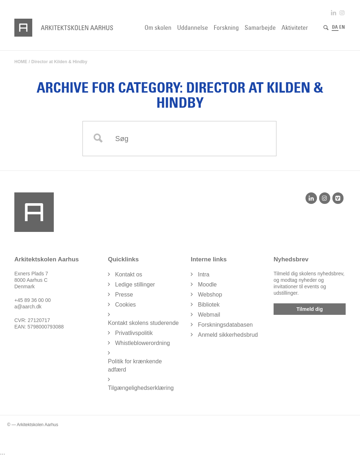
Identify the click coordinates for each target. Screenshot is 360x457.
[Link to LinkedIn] (333, 13)
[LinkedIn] (311, 198)
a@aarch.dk (28, 306)
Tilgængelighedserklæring (141, 388)
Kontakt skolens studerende (143, 323)
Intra (203, 274)
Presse (124, 295)
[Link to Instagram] (342, 13)
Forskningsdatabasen (225, 325)
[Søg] (325, 27)
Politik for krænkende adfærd (135, 365)
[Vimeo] (338, 198)
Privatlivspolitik (134, 333)
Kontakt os (128, 274)
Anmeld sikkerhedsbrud (228, 335)
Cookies (125, 305)
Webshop (210, 295)
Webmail (209, 315)
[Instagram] (324, 198)
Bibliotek (208, 305)
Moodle (207, 284)
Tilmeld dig (310, 309)
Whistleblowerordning (142, 343)
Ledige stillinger (135, 284)
